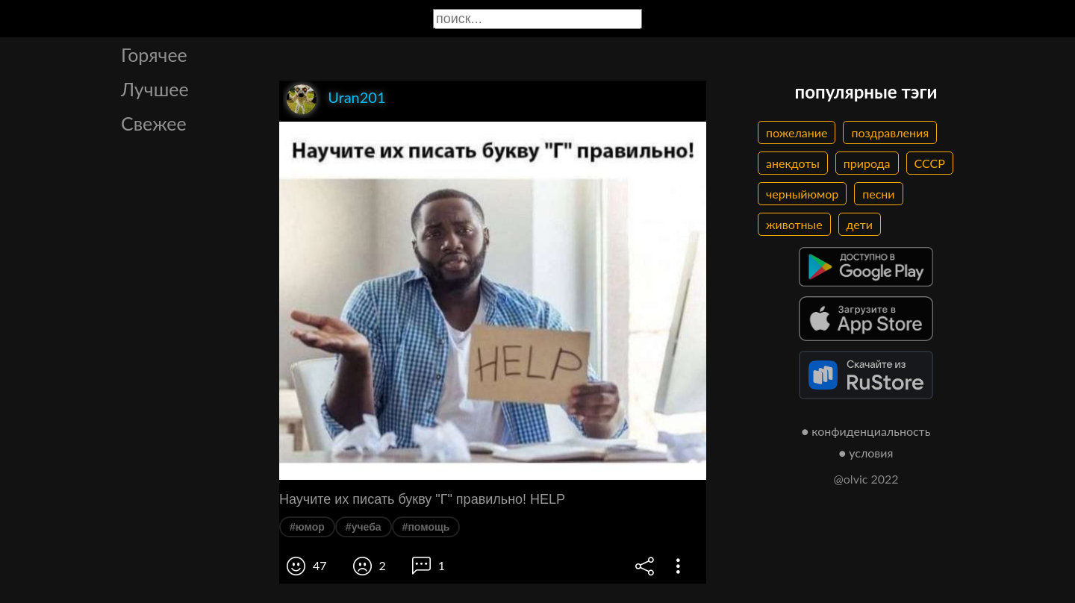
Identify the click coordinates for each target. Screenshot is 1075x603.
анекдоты (793, 163)
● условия (866, 453)
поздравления (890, 132)
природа (867, 163)
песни (878, 194)
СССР (929, 163)
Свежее (154, 123)
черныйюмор (802, 194)
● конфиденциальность (866, 431)
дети (860, 224)
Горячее (154, 54)
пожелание (796, 132)
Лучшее (155, 89)
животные (794, 224)
